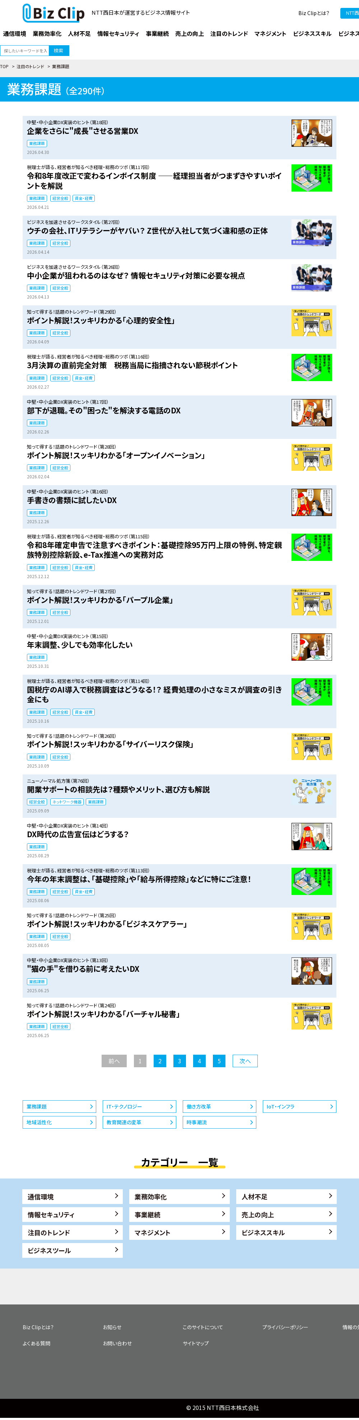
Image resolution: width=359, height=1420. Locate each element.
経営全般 (60, 198)
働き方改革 (199, 1106)
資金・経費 (84, 198)
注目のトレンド (30, 66)
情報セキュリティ (51, 1214)
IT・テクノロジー (124, 1106)
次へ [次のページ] (245, 1060)
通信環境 (40, 1196)
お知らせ (112, 1327)
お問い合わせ (117, 1343)
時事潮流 (197, 1122)
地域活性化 (39, 1122)
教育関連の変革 (124, 1122)
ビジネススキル (263, 1232)
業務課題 (37, 143)
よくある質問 (36, 1343)
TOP (4, 66)
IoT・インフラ (280, 1106)
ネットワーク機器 (66, 802)
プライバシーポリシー (285, 1327)
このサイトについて (203, 1327)
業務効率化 (151, 1196)
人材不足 (254, 1196)
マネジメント (153, 1232)
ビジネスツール (49, 1250)
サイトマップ (196, 1343)
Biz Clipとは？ (314, 13)
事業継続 (147, 1214)
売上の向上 (258, 1214)
